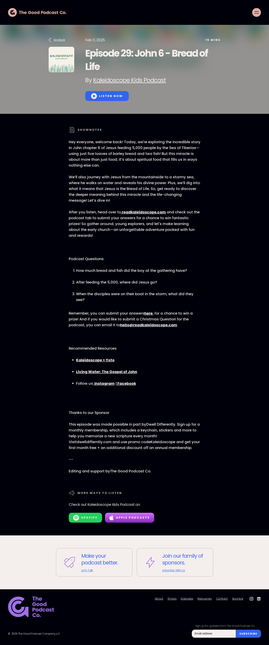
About (159, 598)
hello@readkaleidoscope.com (148, 325)
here (148, 313)
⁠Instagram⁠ (104, 383)
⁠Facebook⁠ (126, 383)
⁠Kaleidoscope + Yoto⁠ (95, 360)
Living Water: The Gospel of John (106, 371)
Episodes (187, 598)
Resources (204, 598)
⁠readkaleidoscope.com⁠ (143, 212)
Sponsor (237, 598)
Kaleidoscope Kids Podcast (129, 80)
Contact (222, 598)
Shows (172, 598)
